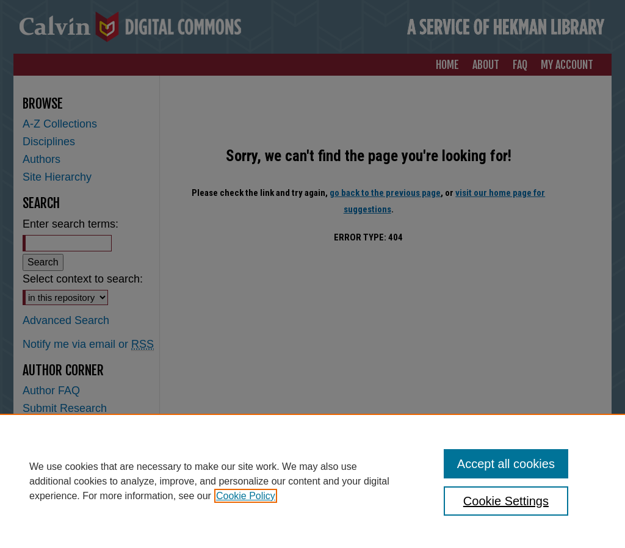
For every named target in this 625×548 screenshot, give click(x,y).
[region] (312, 481)
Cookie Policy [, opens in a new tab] (245, 496)
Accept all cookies (506, 463)
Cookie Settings (506, 501)
